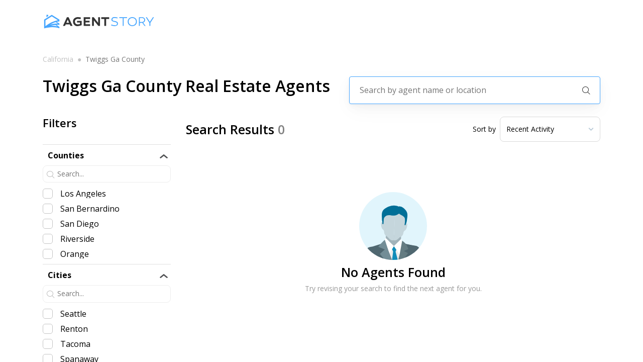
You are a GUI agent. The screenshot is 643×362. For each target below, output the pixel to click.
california (58, 59)
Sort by (484, 129)
